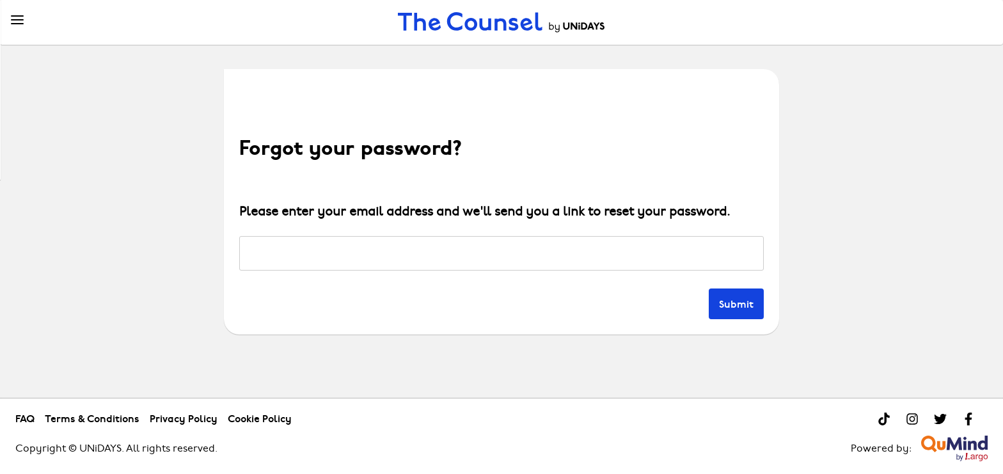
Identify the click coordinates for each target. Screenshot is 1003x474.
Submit (736, 304)
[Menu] (17, 20)
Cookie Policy (260, 418)
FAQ (25, 418)
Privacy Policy (183, 418)
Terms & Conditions (92, 418)
